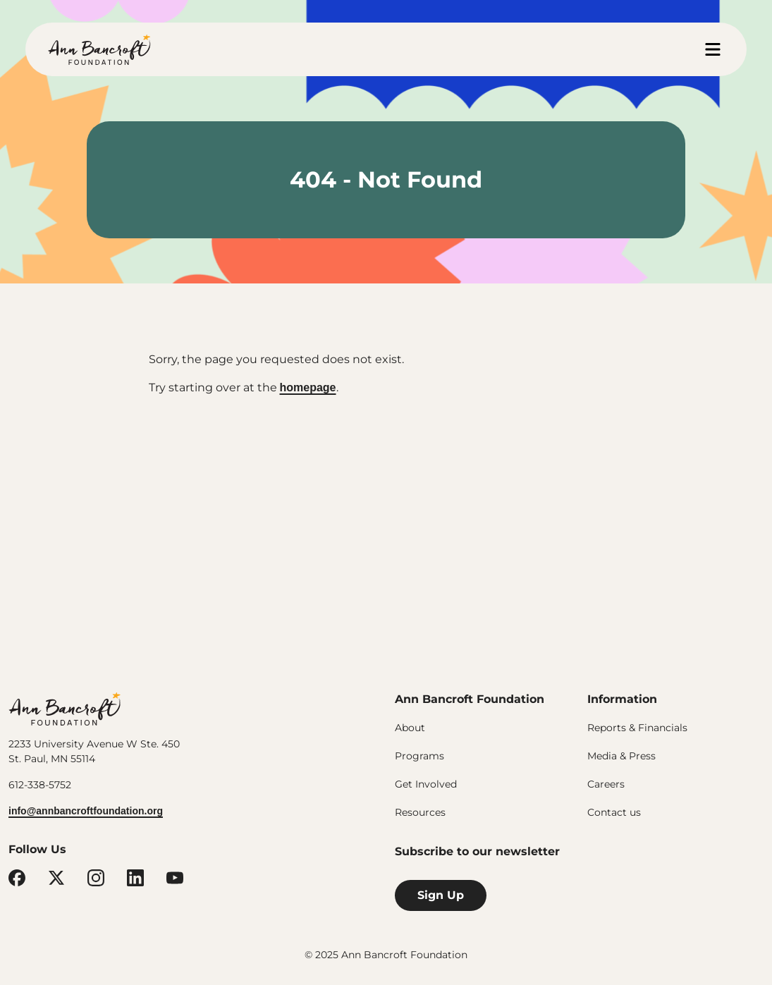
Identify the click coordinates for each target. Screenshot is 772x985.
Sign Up (440, 895)
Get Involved (426, 784)
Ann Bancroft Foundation (64, 708)
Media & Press (621, 756)
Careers (606, 784)
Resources (420, 812)
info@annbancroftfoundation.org (85, 810)
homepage (308, 387)
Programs (419, 756)
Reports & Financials (637, 727)
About (410, 727)
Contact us (614, 812)
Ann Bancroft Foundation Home (99, 49)
